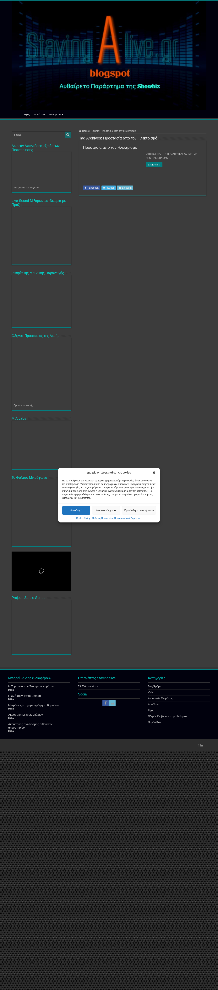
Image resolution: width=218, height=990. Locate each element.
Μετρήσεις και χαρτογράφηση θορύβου (33, 944)
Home (84, 130)
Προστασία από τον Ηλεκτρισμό (110, 147)
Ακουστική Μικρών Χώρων (25, 953)
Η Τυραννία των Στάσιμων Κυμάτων (31, 925)
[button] (154, 472)
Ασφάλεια (39, 114)
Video (151, 931)
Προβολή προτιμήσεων (139, 510)
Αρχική (17, 114)
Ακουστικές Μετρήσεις (160, 937)
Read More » (154, 164)
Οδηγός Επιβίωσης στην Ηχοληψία (167, 955)
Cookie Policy (83, 518)
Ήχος (27, 114)
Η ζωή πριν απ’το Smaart (24, 934)
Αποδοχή (76, 510)
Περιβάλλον (154, 961)
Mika (11, 928)
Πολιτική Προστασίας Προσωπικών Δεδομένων (116, 518)
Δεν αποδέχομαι (106, 510)
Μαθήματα (55, 114)
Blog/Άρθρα (154, 925)
